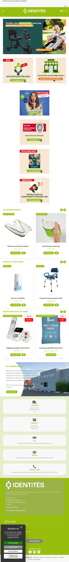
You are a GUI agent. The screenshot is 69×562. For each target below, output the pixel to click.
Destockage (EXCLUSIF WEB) (15, 311)
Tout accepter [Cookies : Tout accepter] (13, 543)
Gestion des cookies (51, 557)
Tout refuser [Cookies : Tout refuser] (13, 547)
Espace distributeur (34, 541)
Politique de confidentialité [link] (13, 556)
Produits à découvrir (13, 261)
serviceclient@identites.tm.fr (17, 510)
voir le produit (15, 253)
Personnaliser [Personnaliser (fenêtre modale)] (13, 551)
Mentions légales (38, 557)
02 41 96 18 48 (12, 507)
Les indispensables (12, 209)
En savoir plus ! (11, 392)
